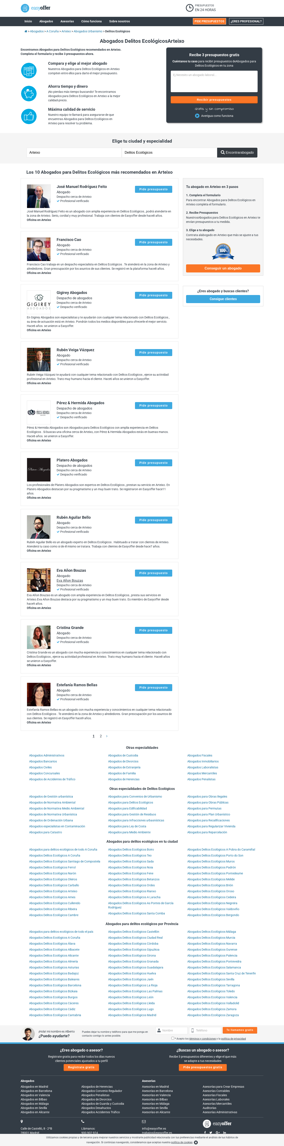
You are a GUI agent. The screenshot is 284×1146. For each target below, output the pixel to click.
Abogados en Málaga (35, 1103)
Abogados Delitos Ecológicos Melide (211, 879)
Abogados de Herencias (123, 779)
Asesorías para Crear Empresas (223, 1086)
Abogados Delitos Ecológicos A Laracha (134, 897)
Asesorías (148, 1081)
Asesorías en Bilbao (155, 1099)
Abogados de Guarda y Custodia (102, 1103)
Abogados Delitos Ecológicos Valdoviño (213, 909)
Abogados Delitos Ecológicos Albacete (54, 949)
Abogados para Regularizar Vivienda (211, 826)
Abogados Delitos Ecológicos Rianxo (132, 891)
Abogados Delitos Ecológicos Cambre (53, 915)
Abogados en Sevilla (34, 1108)
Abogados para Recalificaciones (208, 820)
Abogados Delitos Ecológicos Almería (53, 961)
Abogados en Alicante (35, 1112)
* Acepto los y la (208, 1038)
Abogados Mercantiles (202, 773)
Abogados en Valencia (35, 1095)
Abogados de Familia (122, 773)
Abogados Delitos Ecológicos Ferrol (52, 867)
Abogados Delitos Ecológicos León (130, 997)
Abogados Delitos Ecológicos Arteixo (53, 891)
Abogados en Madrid (34, 1086)
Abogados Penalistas (201, 779)
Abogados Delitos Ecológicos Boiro (131, 849)
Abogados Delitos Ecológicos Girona (132, 955)
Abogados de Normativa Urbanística (53, 814)
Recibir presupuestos (214, 99)
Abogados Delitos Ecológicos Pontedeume (215, 873)
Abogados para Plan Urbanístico (208, 814)
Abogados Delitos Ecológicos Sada (131, 861)
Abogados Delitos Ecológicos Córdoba (133, 943)
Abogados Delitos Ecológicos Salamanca (214, 967)
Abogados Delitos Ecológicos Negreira (212, 903)
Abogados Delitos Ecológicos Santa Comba (136, 913)
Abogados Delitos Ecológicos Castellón (133, 931)
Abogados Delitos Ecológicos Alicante (54, 955)
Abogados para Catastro (45, 832)
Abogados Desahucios (96, 1108)
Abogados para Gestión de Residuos (132, 814)
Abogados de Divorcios (123, 761)
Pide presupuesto (153, 189)
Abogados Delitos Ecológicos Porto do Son (215, 855)
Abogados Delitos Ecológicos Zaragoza (213, 1015)
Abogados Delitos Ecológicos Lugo (131, 1009)
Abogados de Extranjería (124, 767)
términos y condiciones (202, 1038)
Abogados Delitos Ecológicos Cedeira (211, 897)
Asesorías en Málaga (155, 1103)
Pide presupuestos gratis (202, 1067)
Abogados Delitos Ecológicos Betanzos (133, 879)
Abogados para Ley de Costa (127, 826)
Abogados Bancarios (43, 761)
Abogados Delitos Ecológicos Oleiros (53, 879)
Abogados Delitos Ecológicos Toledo (211, 991)
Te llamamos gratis (240, 1030)
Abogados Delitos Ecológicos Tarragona (213, 985)
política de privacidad (233, 1038)
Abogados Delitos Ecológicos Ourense (212, 949)
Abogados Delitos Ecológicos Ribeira (53, 909)
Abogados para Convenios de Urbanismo (135, 796)
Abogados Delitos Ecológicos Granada (133, 961)
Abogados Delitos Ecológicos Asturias (54, 967)
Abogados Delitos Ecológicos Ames (52, 897)
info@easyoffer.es (154, 1128)
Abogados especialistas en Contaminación (57, 826)
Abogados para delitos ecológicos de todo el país (61, 931)
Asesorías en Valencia (156, 1095)
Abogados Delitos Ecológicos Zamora (212, 1009)
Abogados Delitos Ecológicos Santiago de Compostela (64, 861)
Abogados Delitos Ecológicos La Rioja (133, 985)
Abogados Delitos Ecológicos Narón (52, 873)
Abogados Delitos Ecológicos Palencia (212, 955)
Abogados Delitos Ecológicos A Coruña (54, 855)
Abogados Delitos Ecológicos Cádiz (52, 1009)
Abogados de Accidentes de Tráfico (52, 779)
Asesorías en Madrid (155, 1086)
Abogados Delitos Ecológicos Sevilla (210, 979)
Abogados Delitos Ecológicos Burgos (53, 997)
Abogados (27, 1081)
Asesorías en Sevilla (155, 1108)
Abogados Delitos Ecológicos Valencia (212, 997)
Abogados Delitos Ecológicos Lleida (131, 1003)
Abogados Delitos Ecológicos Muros (211, 861)
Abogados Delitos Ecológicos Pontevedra (214, 961)
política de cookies (181, 1142)
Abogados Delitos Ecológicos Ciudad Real (135, 937)
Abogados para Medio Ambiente (129, 832)
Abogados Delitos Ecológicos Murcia (211, 937)
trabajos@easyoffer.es (157, 1133)
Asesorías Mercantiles (217, 1103)
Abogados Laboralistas (202, 767)
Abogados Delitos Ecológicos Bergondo (213, 915)
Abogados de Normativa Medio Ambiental (56, 808)
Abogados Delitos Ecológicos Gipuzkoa (133, 949)
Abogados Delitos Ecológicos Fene (130, 873)
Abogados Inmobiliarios (203, 761)
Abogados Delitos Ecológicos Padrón (211, 867)
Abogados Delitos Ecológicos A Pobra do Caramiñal (221, 849)
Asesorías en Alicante (156, 1112)
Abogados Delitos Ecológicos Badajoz (54, 973)
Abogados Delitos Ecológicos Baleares (54, 979)
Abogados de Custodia (123, 755)
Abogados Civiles (40, 767)
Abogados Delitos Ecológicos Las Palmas (135, 991)
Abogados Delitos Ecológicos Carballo (54, 885)
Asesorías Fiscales (215, 1095)
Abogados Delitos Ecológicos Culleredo (54, 903)
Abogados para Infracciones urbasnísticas (136, 820)
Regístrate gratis (81, 1067)
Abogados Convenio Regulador (101, 1091)
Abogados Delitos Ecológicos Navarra (212, 943)
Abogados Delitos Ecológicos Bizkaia (53, 991)
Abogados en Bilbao (34, 1099)
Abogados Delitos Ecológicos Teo (130, 855)
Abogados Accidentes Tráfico (100, 1112)
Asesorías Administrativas (220, 1112)
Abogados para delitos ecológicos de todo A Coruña (63, 849)
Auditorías (209, 1108)
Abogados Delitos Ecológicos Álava (52, 943)
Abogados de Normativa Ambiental (52, 802)
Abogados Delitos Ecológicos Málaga (211, 931)
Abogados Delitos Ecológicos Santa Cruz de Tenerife (221, 973)
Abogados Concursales (44, 773)
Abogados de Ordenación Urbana (51, 820)
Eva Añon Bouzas (70, 581)
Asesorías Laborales (216, 1099)
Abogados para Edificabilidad (127, 808)
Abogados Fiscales (199, 755)
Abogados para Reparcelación (207, 832)
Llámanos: (88, 1128)
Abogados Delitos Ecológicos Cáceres (54, 1003)
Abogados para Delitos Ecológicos (130, 802)
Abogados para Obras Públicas (207, 802)
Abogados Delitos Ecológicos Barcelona (55, 985)
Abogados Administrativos (46, 755)
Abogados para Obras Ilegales (207, 796)
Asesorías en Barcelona (157, 1091)
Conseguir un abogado (223, 268)
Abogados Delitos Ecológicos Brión (210, 885)
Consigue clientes (223, 299)
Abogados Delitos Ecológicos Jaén (130, 979)
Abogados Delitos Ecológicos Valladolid (213, 1003)
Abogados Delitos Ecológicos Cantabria (55, 1015)
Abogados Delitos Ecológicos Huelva (132, 973)
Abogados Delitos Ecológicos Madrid (132, 1015)
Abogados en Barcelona (36, 1091)
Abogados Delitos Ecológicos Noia (130, 867)
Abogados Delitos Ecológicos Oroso (210, 891)
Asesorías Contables (216, 1091)
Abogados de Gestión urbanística (51, 796)
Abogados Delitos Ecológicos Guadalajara (135, 967)
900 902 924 (89, 1133)
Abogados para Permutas (204, 808)
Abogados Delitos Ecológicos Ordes (131, 885)
